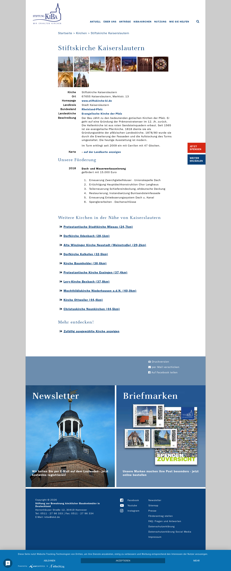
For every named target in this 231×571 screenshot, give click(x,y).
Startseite (65, 33)
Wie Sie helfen (179, 21)
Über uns (109, 21)
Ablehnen (49, 560)
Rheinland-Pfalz (92, 109)
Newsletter (154, 500)
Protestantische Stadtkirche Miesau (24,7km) (98, 227)
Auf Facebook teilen (163, 372)
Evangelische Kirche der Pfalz (102, 113)
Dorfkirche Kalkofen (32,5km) (86, 254)
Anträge (125, 21)
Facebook (133, 500)
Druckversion (158, 361)
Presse (152, 510)
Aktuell (95, 21)
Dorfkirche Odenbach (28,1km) (87, 236)
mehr (196, 560)
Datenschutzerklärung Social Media (169, 531)
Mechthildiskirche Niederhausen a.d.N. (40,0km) (100, 290)
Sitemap (153, 505)
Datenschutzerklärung (161, 526)
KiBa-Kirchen (143, 21)
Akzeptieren (123, 560)
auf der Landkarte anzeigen (102, 152)
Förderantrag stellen (160, 516)
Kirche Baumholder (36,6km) (85, 263)
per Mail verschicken (163, 367)
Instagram (133, 510)
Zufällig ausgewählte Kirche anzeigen (91, 331)
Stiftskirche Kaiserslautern (110, 33)
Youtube (132, 505)
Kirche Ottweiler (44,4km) (83, 300)
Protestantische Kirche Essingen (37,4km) (96, 272)
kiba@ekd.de (52, 517)
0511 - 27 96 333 (51, 513)
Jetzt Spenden (195, 148)
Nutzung (160, 21)
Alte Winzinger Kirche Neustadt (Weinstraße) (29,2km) (105, 245)
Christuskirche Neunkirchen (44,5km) (92, 309)
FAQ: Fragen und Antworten (164, 521)
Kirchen (81, 33)
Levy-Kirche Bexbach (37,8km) (87, 281)
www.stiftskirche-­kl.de (97, 100)
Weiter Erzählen (196, 159)
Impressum (154, 537)
